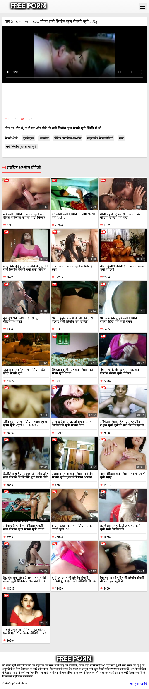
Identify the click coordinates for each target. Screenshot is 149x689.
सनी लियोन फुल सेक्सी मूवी (21, 146)
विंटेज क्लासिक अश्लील (67, 138)
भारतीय (44, 138)
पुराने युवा (28, 138)
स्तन (121, 138)
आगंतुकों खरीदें (138, 683)
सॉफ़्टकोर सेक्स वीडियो (100, 138)
